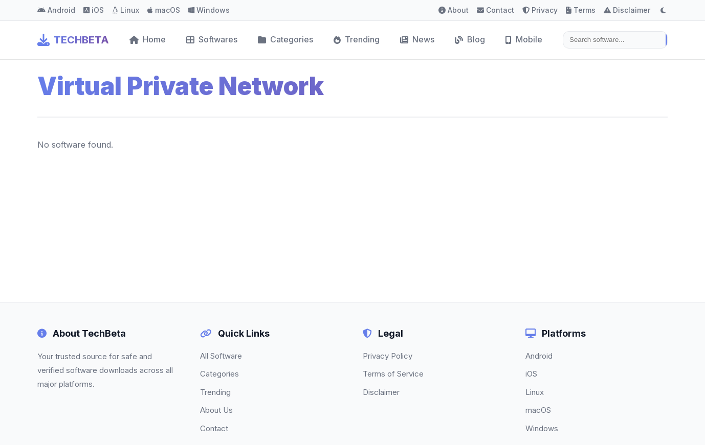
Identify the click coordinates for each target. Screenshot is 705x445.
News (417, 39)
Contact (495, 10)
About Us (216, 410)
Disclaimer (627, 10)
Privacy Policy (387, 356)
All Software (221, 356)
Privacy (540, 10)
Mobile (523, 39)
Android (56, 10)
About (453, 10)
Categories (285, 39)
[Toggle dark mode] (663, 10)
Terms (581, 10)
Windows (209, 10)
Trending (357, 39)
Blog (470, 39)
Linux (125, 10)
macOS (163, 10)
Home (147, 39)
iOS (93, 10)
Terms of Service (393, 374)
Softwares (211, 39)
